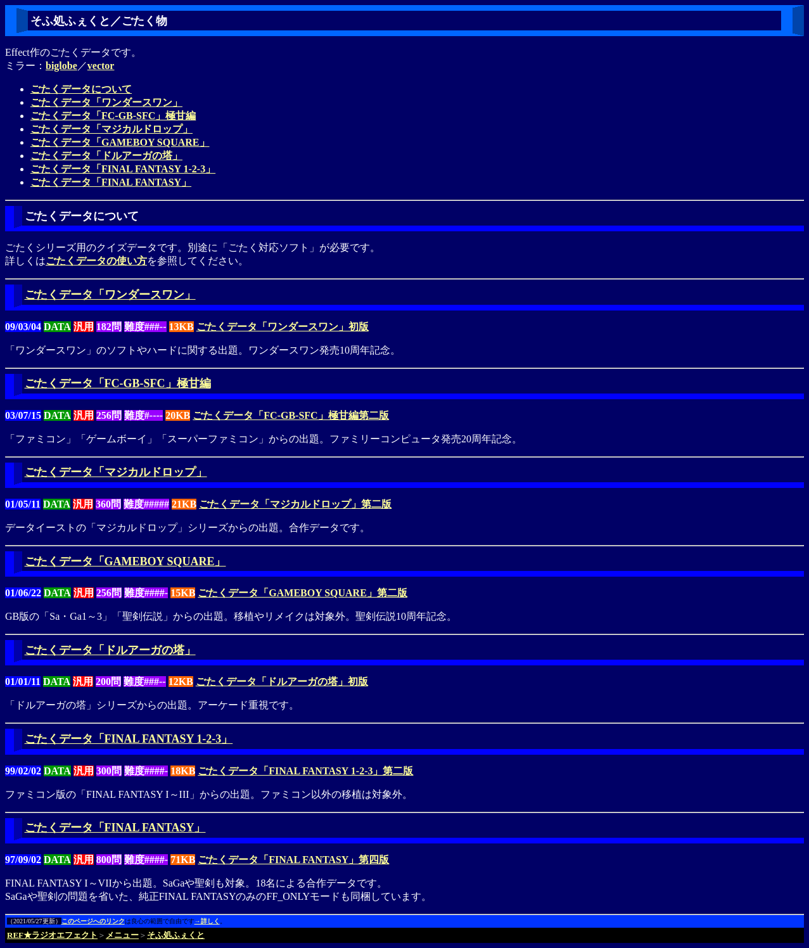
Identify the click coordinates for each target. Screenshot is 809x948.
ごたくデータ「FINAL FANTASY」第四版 (293, 859)
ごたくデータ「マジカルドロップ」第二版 (295, 504)
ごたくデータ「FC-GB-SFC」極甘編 (113, 115)
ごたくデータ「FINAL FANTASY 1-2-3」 (122, 168)
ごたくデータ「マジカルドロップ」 (111, 129)
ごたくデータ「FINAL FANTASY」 (110, 182)
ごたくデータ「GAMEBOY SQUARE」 (120, 142)
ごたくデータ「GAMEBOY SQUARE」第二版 (302, 592)
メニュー (122, 935)
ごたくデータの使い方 (96, 260)
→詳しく (207, 921)
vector (101, 65)
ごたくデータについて (81, 89)
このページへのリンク (93, 921)
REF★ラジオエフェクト (52, 935)
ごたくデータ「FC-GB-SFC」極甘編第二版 (290, 415)
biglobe (61, 65)
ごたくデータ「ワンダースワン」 (106, 102)
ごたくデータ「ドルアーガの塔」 (106, 155)
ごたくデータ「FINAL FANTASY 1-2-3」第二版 (305, 770)
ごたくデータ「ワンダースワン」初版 (282, 326)
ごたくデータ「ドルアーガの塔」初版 (282, 681)
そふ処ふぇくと (176, 935)
